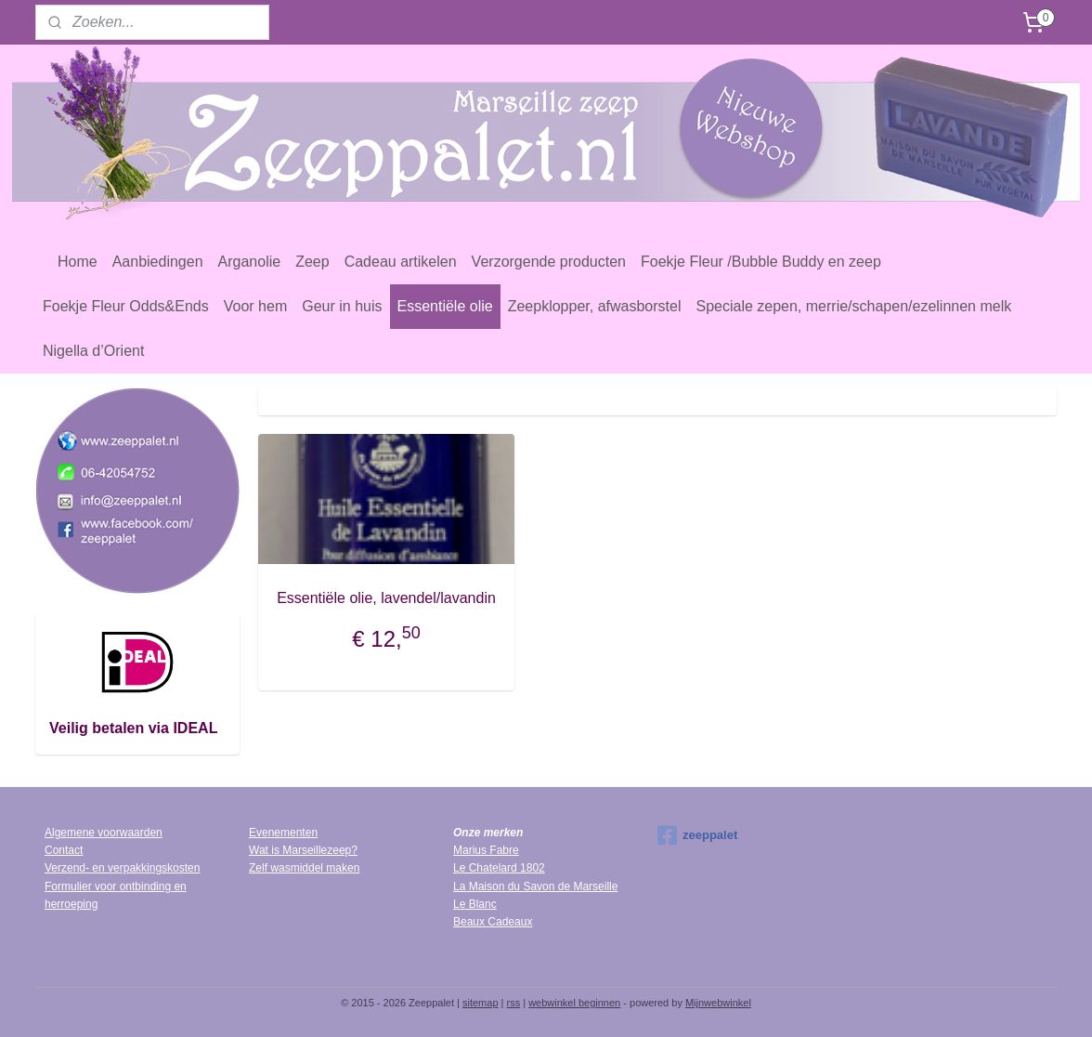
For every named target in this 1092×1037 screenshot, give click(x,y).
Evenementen (283, 832)
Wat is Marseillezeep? (303, 850)
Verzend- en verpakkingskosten (122, 867)
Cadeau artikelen (400, 261)
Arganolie (249, 261)
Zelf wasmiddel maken (304, 867)
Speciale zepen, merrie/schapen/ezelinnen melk (853, 306)
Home (78, 261)
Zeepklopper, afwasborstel (595, 306)
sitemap (480, 1002)
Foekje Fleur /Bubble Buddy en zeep (761, 261)
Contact (64, 850)
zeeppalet (697, 835)
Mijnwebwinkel (718, 1002)
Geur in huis (342, 306)
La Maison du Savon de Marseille (535, 886)
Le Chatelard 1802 (499, 867)
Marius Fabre (486, 850)
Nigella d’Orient (93, 351)
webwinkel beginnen (574, 1002)
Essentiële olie (445, 306)
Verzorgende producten (549, 261)
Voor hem (255, 306)
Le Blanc (475, 904)
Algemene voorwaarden (103, 832)
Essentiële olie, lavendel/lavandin (386, 598)
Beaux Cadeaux (492, 921)
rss (514, 1002)
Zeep (312, 261)
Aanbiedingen (157, 261)
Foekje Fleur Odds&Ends (126, 306)
